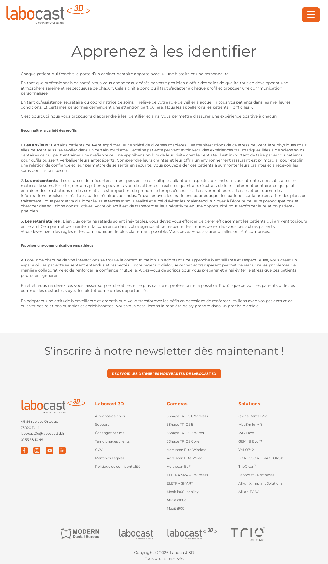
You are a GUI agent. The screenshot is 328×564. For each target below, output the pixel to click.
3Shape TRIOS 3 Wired (185, 433)
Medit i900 (175, 508)
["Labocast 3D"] (192, 534)
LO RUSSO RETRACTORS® (260, 458)
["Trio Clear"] (248, 534)
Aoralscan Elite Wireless (186, 450)
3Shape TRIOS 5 (180, 424)
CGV (98, 450)
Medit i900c (176, 500)
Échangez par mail (110, 433)
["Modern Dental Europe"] (80, 534)
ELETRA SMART (180, 483)
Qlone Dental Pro (253, 416)
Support (102, 424)
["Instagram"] (36, 450)
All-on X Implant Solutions (260, 483)
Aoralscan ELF (179, 466)
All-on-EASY (248, 492)
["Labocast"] (136, 534)
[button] (311, 14)
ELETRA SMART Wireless (187, 475)
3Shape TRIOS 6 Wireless (187, 416)
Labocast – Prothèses (256, 475)
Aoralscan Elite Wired (184, 458)
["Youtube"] (49, 450)
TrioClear (247, 466)
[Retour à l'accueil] (48, 14)
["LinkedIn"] (61, 450)
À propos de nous (110, 416)
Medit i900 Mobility (183, 492)
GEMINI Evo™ (250, 441)
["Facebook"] (24, 450)
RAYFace (246, 433)
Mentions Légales (109, 458)
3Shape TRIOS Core (183, 441)
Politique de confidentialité (117, 466)
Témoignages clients (112, 441)
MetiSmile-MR (250, 424)
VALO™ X (246, 450)
